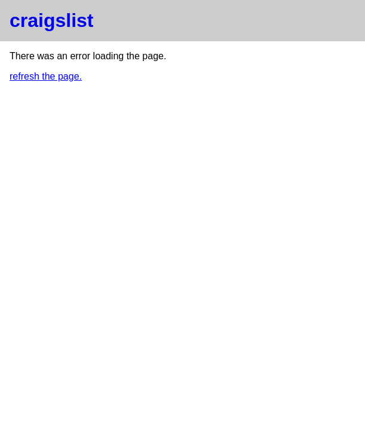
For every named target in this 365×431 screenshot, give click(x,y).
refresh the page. (46, 76)
